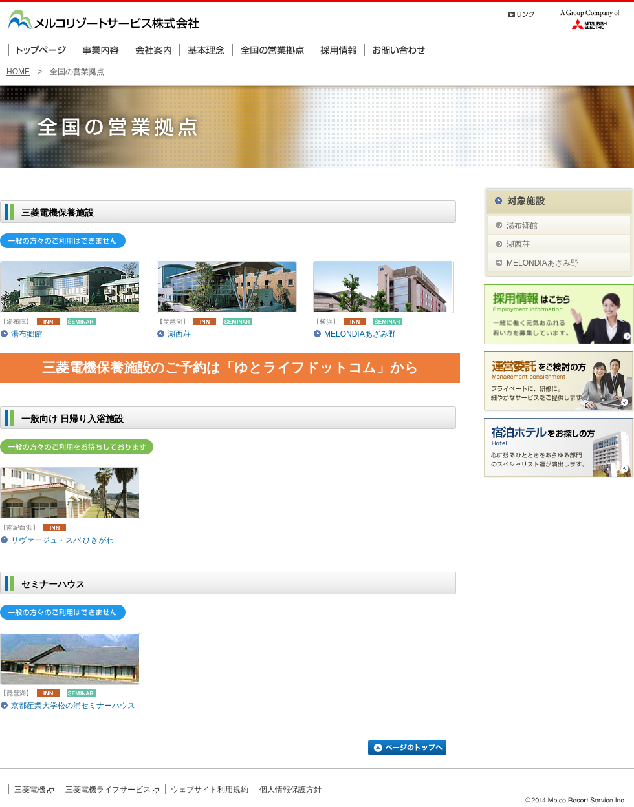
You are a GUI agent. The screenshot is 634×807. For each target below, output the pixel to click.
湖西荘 (179, 334)
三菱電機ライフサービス (112, 789)
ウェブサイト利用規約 (209, 789)
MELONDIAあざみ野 (360, 334)
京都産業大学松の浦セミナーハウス (73, 705)
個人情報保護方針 (290, 789)
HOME (18, 71)
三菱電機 (34, 789)
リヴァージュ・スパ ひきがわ (62, 540)
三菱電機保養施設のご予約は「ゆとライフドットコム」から (230, 367)
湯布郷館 (26, 334)
